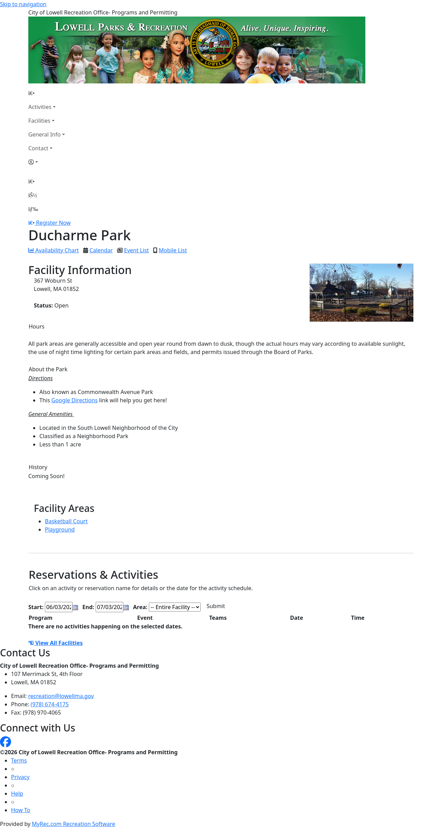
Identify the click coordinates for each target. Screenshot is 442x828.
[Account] (46, 162)
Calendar (101, 250)
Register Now (53, 222)
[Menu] (33, 209)
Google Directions (74, 400)
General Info (44, 134)
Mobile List (173, 250)
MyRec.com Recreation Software (73, 824)
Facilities (39, 120)
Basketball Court (66, 521)
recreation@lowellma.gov (61, 696)
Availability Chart (53, 250)
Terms (19, 760)
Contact (38, 148)
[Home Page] (46, 93)
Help (17, 793)
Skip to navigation (23, 4)
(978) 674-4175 (50, 704)
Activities (39, 107)
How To (20, 810)
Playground (60, 529)
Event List (136, 250)
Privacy (20, 777)
